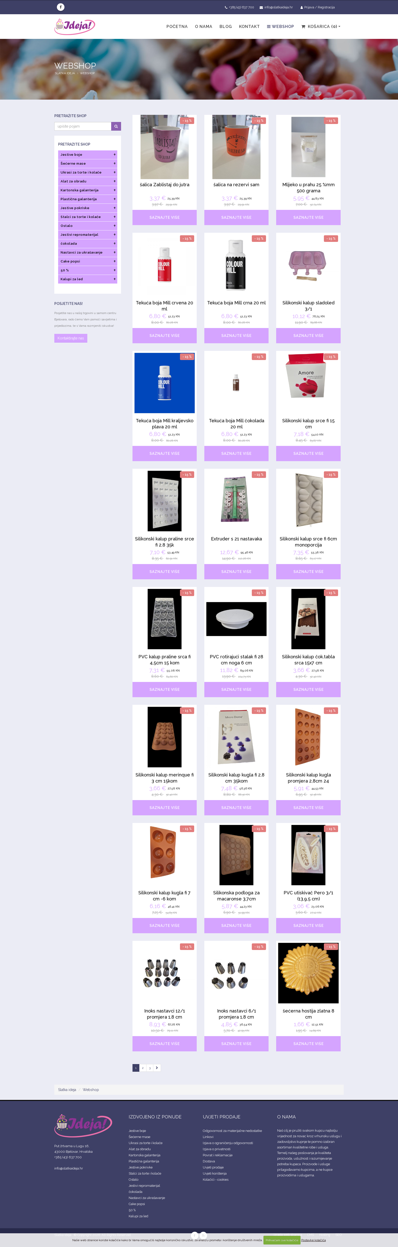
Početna (177, 26)
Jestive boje (137, 1131)
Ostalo (133, 1179)
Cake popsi (137, 1204)
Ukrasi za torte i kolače (145, 1143)
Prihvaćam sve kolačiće (282, 1240)
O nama (203, 26)
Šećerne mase (139, 1137)
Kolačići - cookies (215, 1179)
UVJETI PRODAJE (221, 1116)
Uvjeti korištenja (215, 1173)
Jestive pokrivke (141, 1167)
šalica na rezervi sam (236, 184)
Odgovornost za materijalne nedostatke (232, 1131)
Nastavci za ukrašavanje (147, 1198)
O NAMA (286, 1116)
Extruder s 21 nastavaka (236, 538)
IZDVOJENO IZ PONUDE (155, 1116)
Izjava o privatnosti (216, 1149)
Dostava (209, 1161)
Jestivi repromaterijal (144, 1186)
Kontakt (249, 26)
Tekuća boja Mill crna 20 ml (236, 302)
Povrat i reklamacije (218, 1155)
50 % (132, 1210)
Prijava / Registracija (318, 7)
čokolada (135, 1192)
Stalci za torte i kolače (145, 1173)
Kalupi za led (138, 1216)
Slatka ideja (65, 73)
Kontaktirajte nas (71, 338)
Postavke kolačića (313, 1240)
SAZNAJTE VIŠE (165, 217)
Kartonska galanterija (144, 1155)
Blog (226, 26)
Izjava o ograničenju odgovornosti (228, 1143)
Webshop (280, 26)
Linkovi (208, 1137)
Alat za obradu (140, 1149)
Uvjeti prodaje (213, 1167)
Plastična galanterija (144, 1161)
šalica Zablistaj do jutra (164, 184)
